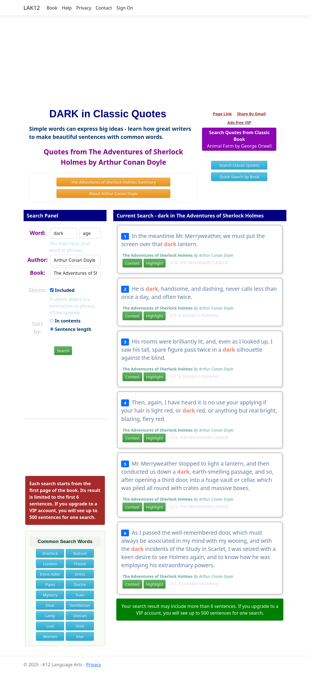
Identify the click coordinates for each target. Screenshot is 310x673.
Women (50, 636)
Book (52, 8)
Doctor (80, 584)
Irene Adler (50, 574)
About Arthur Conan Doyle (113, 193)
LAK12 (32, 8)
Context (132, 263)
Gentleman (80, 605)
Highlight (154, 263)
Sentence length (70, 329)
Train (80, 595)
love (80, 636)
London (50, 563)
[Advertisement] (155, 59)
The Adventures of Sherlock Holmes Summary (113, 182)
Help (67, 8)
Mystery (50, 595)
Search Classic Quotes (239, 165)
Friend (80, 563)
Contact (104, 8)
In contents (65, 321)
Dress (80, 574)
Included (62, 290)
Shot (80, 626)
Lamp (50, 615)
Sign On (124, 8)
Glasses (80, 615)
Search (63, 350)
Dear (50, 605)
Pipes (50, 584)
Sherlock (50, 553)
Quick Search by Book (239, 176)
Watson (80, 553)
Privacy (83, 8)
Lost (50, 626)
